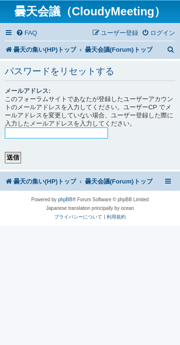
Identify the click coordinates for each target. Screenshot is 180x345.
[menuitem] (26, 33)
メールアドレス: (27, 90)
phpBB (65, 199)
